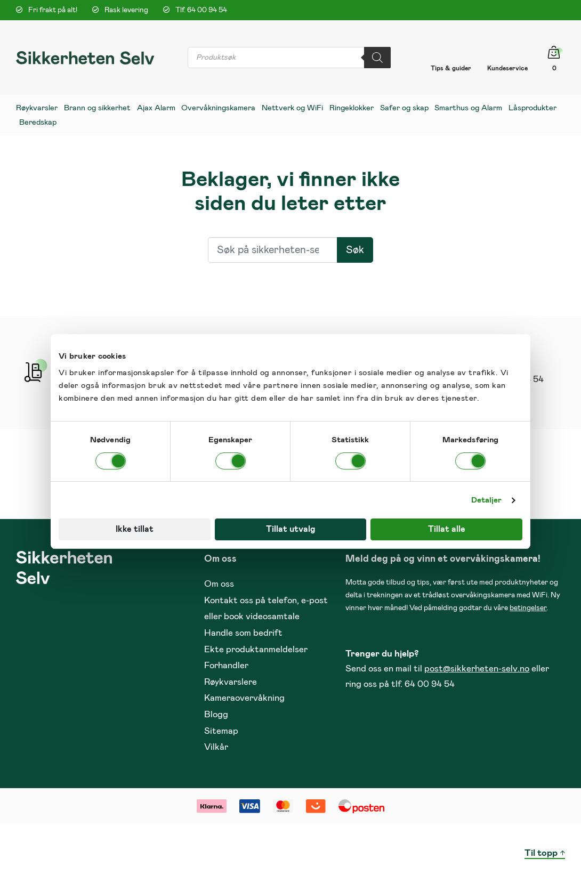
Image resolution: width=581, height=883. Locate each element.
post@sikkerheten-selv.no (476, 669)
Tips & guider (451, 68)
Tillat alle (446, 529)
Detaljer (486, 500)
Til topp (541, 853)
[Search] (377, 57)
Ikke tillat (135, 529)
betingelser (528, 608)
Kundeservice (507, 68)
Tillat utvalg (290, 529)
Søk (355, 250)
